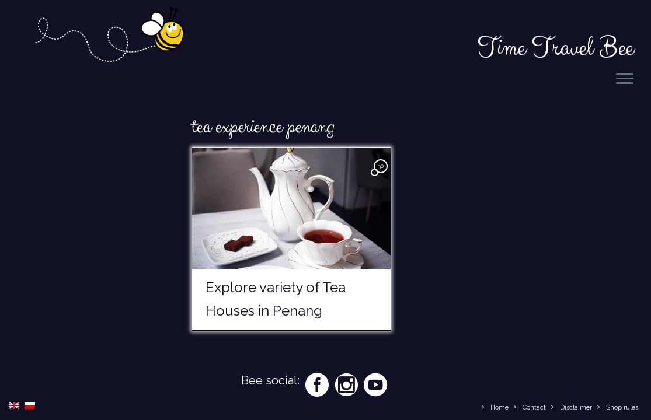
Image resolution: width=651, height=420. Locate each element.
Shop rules (622, 407)
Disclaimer (576, 407)
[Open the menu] (624, 79)
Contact (534, 407)
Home (499, 407)
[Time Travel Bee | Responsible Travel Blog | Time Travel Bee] (109, 36)
